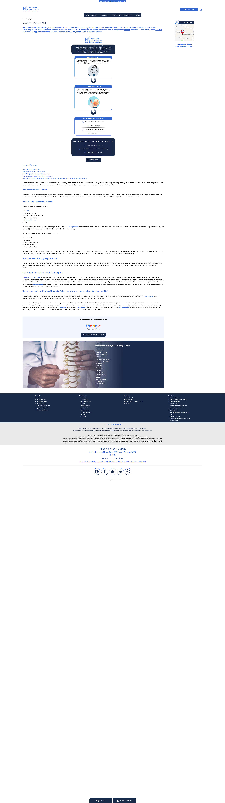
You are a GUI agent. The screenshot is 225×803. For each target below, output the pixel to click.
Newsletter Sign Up (86, 412)
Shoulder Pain (100, 384)
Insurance (83, 414)
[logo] (31, 8)
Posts (38, 397)
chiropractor (73, 227)
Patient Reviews (41, 399)
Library (83, 409)
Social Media (84, 407)
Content (83, 416)
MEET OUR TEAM (189, 9)
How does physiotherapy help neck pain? (36, 174)
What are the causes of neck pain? (34, 171)
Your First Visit (173, 410)
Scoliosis (98, 370)
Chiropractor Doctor (42, 407)
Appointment (129, 397)
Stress (98, 377)
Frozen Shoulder (101, 379)
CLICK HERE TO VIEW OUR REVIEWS (93, 335)
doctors (127, 30)
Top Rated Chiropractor (43, 405)
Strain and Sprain (30, 220)
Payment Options (86, 401)
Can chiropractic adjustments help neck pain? (38, 176)
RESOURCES (104, 15)
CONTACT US (128, 15)
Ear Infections (100, 363)
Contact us (62, 307)
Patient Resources (42, 401)
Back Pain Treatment (42, 410)
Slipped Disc (100, 372)
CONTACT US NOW (93, 160)
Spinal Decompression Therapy (178, 399)
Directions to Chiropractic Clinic (134, 401)
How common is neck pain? (32, 169)
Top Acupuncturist (175, 397)
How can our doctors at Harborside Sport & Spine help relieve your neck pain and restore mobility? (55, 178)
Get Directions (129, 399)
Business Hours (85, 410)
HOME (87, 15)
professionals (38, 284)
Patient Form (84, 399)
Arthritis (26, 211)
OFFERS (138, 15)
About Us (128, 403)
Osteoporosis (100, 381)
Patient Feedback (41, 403)
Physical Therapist (42, 409)
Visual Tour (84, 397)
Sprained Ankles (101, 375)
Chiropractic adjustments (32, 277)
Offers (83, 403)
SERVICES (94, 15)
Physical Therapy (174, 403)
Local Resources (85, 405)
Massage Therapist (175, 401)
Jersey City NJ (124, 307)
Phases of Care (174, 409)
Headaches (99, 368)
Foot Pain (99, 366)
